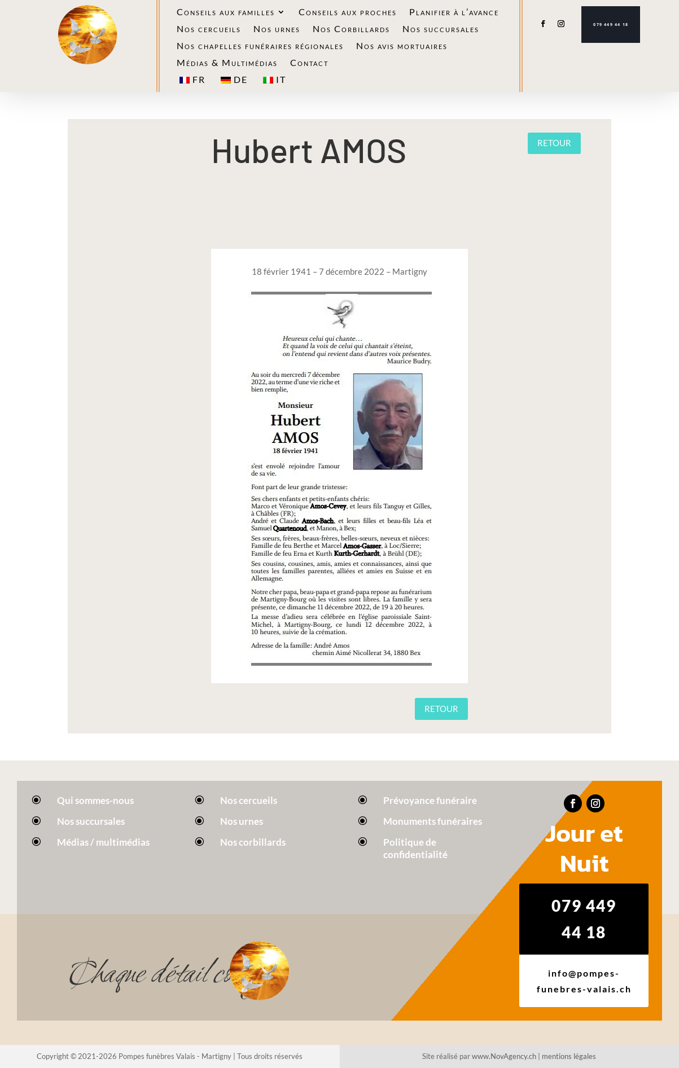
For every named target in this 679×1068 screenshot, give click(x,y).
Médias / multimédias (103, 842)
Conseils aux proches (348, 12)
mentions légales (569, 1056)
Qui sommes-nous (95, 800)
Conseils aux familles (226, 12)
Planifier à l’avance (454, 12)
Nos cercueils (209, 29)
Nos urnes (276, 29)
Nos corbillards (253, 842)
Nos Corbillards (351, 29)
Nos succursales (440, 29)
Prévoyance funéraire (430, 800)
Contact (309, 63)
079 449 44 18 (610, 24)
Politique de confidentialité (415, 848)
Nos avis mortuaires (402, 46)
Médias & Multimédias (227, 63)
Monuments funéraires (432, 821)
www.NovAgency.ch (504, 1056)
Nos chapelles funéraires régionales (260, 46)
